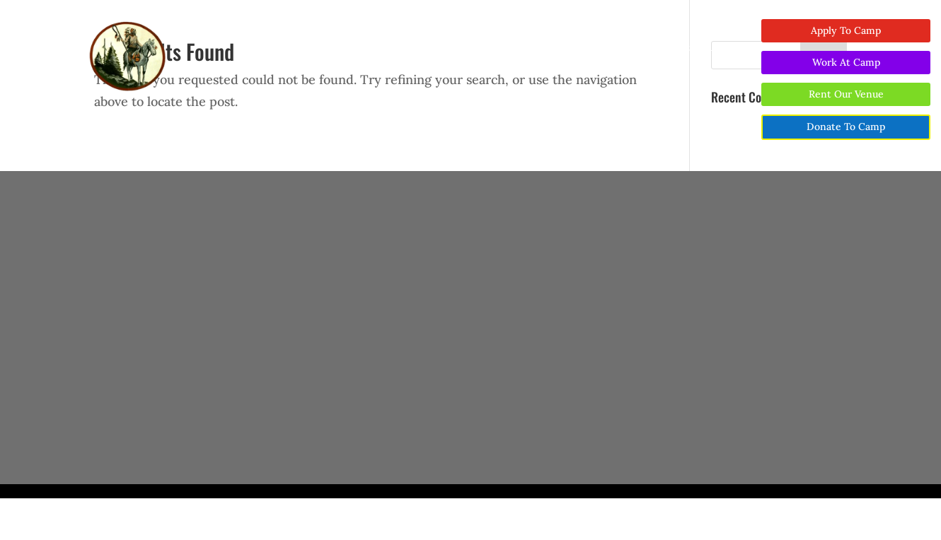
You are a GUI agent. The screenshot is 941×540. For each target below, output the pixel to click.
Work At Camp (846, 62)
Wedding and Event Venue (459, 48)
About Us (305, 48)
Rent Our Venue (846, 94)
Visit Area (629, 48)
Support (556, 48)
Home (254, 48)
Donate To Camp (846, 126)
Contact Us (693, 48)
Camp (369, 48)
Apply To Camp (846, 30)
